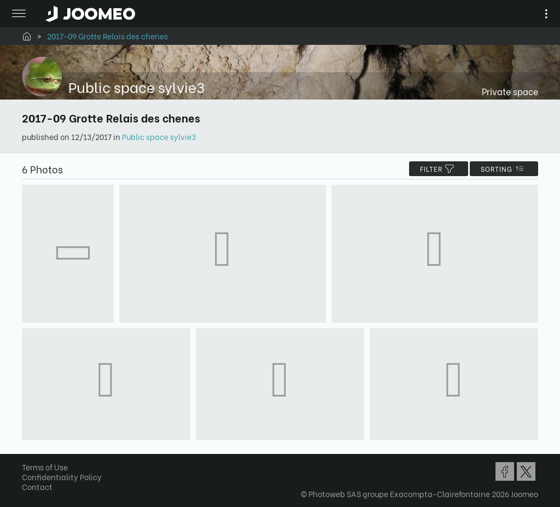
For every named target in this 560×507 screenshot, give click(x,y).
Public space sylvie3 (159, 136)
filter (438, 168)
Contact (37, 486)
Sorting (504, 168)
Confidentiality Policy (62, 476)
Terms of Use (45, 467)
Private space (510, 91)
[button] (29, 450)
